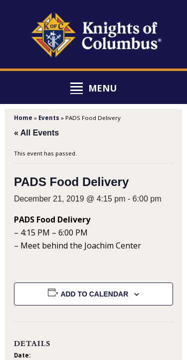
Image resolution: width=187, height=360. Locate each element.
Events (48, 118)
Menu (102, 88)
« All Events (36, 132)
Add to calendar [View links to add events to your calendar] (94, 294)
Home (23, 118)
